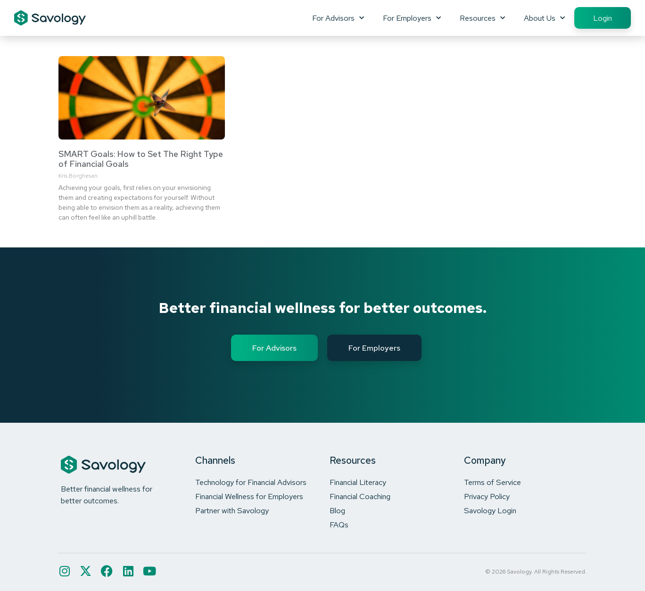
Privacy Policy (487, 496)
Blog (337, 510)
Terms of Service (492, 482)
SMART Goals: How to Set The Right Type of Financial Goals (140, 159)
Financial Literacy (358, 482)
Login (602, 18)
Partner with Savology (232, 510)
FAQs (339, 524)
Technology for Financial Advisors (250, 482)
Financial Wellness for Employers (249, 496)
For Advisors (338, 17)
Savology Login (490, 510)
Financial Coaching (360, 496)
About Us (544, 17)
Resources (482, 17)
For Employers (412, 17)
